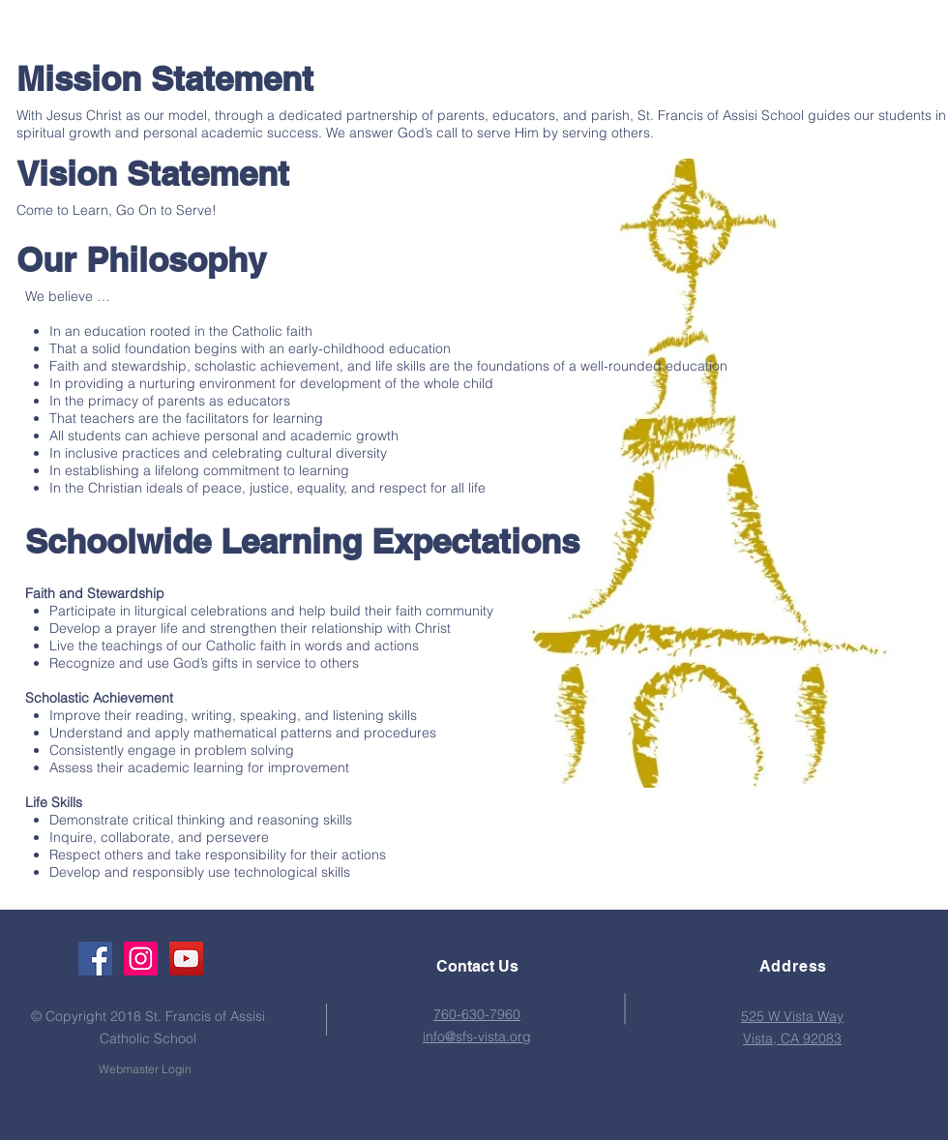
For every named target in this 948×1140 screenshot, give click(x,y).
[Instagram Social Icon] (141, 958)
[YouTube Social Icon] (186, 958)
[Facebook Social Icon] (95, 958)
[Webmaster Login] (145, 1069)
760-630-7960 (476, 1014)
